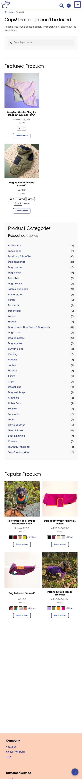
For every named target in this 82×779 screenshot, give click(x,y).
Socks (11, 420)
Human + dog (15, 349)
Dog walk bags (16, 393)
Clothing (12, 355)
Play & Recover (16, 425)
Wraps (11, 316)
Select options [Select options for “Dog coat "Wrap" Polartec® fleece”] (60, 544)
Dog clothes (14, 273)
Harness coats (15, 295)
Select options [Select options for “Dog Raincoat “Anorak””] (22, 615)
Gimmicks (13, 398)
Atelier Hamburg (15, 752)
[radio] (19, 128)
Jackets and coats (18, 289)
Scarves (12, 409)
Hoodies (12, 360)
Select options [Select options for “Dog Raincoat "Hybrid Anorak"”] (22, 211)
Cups (11, 382)
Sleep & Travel (15, 431)
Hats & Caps (14, 404)
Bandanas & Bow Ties (19, 257)
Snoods (12, 322)
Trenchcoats (14, 311)
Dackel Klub (14, 387)
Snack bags (14, 251)
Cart (68, 4)
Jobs (8, 757)
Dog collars (14, 333)
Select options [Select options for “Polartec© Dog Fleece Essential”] (60, 615)
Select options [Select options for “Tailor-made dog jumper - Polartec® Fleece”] (22, 544)
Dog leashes (15, 344)
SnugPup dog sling (18, 452)
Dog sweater (15, 284)
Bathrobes (13, 278)
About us (11, 747)
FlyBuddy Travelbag (19, 447)
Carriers (12, 442)
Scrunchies (14, 414)
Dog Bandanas (16, 262)
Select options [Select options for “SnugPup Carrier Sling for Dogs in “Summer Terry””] (22, 136)
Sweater (12, 371)
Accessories (14, 246)
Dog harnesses (16, 338)
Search (61, 5)
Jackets (12, 365)
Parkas (11, 300)
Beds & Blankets (16, 436)
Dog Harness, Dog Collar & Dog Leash (29, 327)
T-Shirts (11, 376)
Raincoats (13, 306)
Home (10, 12)
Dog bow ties (15, 268)
